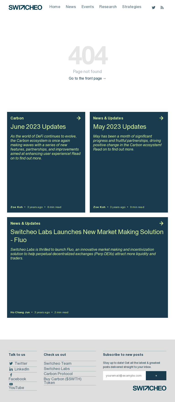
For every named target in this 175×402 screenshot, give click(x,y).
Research (108, 6)
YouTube (16, 386)
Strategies (131, 6)
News (71, 6)
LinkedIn (19, 369)
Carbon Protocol (58, 373)
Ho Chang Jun (20, 312)
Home (54, 6)
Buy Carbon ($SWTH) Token (62, 381)
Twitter (18, 363)
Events (88, 6)
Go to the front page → (87, 78)
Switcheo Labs (57, 368)
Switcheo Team (58, 363)
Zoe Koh (16, 207)
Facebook (17, 377)
